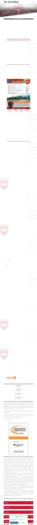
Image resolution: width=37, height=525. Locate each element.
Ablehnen (22, 522)
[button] (26, 516)
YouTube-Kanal (7, 523)
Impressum (29, 523)
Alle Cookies (14, 522)
